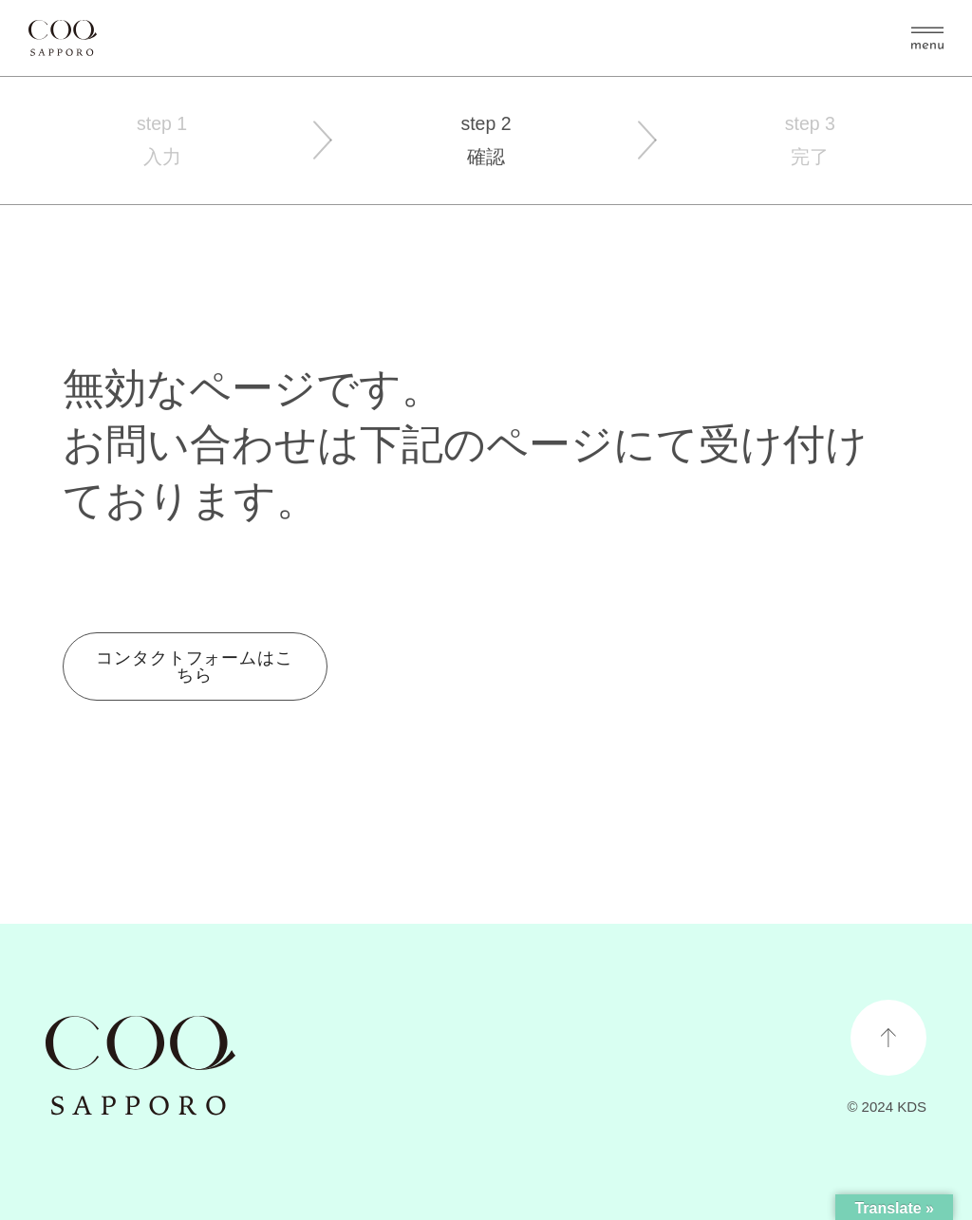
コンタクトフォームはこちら (194, 666)
